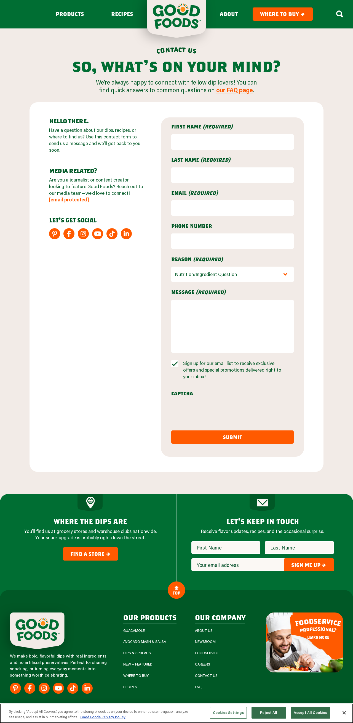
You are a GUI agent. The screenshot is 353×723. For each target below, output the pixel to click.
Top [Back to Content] (176, 590)
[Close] (344, 713)
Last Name (200, 159)
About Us (204, 630)
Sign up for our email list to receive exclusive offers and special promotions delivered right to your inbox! (232, 370)
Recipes (122, 14)
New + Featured (138, 664)
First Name (201, 126)
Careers (202, 664)
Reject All (268, 712)
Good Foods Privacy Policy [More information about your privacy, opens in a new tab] (102, 717)
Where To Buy (136, 675)
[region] (176, 713)
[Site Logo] (37, 630)
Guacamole (134, 630)
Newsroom (205, 641)
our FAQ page (234, 90)
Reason (197, 259)
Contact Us (206, 675)
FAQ (198, 687)
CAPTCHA (182, 393)
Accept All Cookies (310, 712)
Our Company (220, 617)
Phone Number (191, 226)
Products (70, 14)
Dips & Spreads (137, 653)
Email (194, 193)
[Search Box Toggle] (339, 14)
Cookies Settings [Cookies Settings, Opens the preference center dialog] (228, 712)
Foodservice (207, 653)
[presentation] (213, 412)
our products (149, 617)
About (229, 14)
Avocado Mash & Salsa (144, 641)
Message (198, 292)
